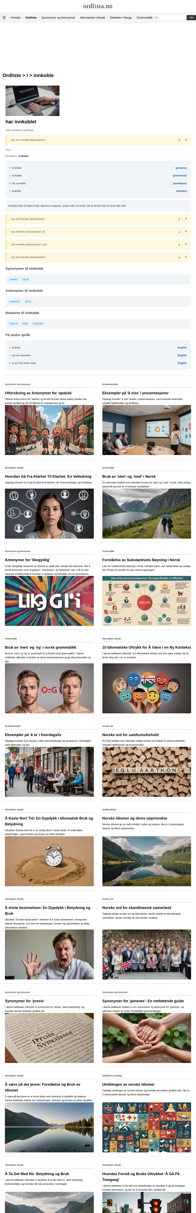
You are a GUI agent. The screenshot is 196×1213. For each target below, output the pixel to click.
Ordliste (11, 75)
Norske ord (107, 726)
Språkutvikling (109, 809)
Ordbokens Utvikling (112, 1075)
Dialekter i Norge (121, 17)
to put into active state (24, 363)
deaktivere (15, 301)
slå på (26, 279)
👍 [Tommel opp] (179, 140)
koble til (13, 323)
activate (16, 347)
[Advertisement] (98, 46)
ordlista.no (98, 6)
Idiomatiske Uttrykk (92, 17)
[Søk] (169, 17)
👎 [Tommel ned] (185, 140)
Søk (191, 17)
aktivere (14, 279)
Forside (16, 17)
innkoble (44, 75)
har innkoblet (19, 183)
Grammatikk (144, 17)
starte (25, 323)
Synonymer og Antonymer (58, 17)
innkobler (17, 168)
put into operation (21, 355)
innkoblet (17, 175)
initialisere (38, 323)
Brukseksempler (110, 384)
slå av (28, 301)
